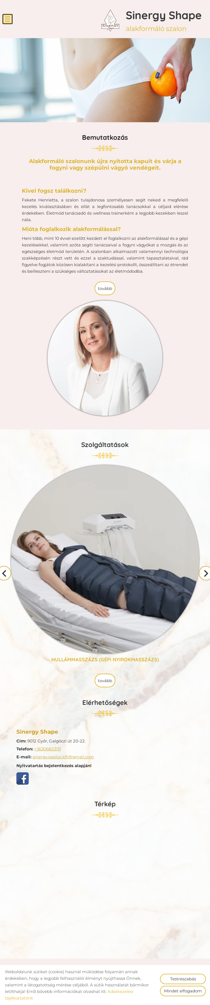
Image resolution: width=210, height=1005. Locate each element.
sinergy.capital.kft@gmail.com (63, 756)
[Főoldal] (110, 21)
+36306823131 (47, 748)
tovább (105, 288)
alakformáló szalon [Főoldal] (164, 20)
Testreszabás (183, 978)
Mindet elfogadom (183, 990)
